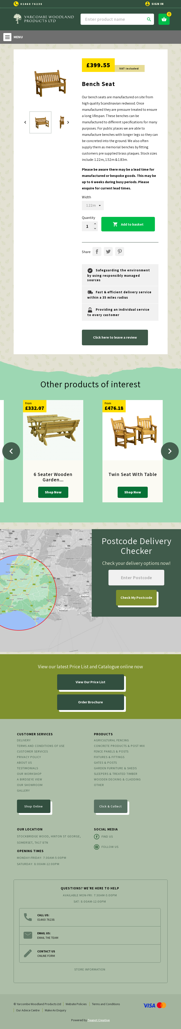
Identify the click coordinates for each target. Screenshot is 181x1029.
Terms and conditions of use (41, 746)
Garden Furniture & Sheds (115, 768)
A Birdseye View (29, 779)
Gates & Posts (105, 763)
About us (24, 763)
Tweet (108, 251)
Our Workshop (29, 774)
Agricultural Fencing (111, 740)
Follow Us (106, 847)
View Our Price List (90, 682)
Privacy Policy (29, 757)
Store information (89, 969)
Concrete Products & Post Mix (119, 746)
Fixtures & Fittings (109, 757)
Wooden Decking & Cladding (117, 779)
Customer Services (32, 751)
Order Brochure (90, 702)
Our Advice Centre (28, 1010)
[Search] (117, 19)
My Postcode (136, 597)
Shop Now (53, 492)
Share (96, 251)
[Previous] (11, 451)
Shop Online (33, 806)
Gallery (23, 790)
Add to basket (128, 224)
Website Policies (76, 1004)
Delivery (24, 740)
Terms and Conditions (106, 1004)
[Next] (170, 451)
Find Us (103, 836)
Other (99, 785)
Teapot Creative (98, 1020)
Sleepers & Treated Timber (115, 774)
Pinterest (119, 251)
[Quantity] (87, 226)
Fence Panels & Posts (111, 751)
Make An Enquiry (55, 1010)
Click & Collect (110, 806)
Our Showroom (30, 785)
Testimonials (27, 768)
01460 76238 (31, 4)
